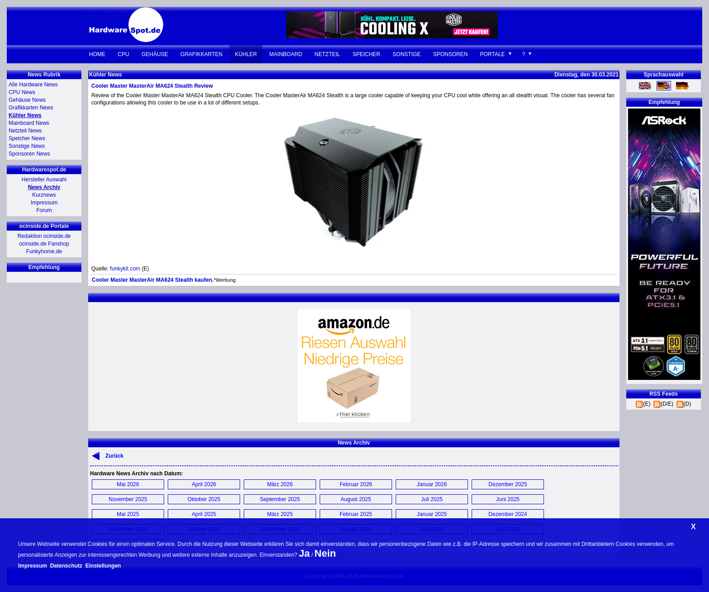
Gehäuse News (27, 100)
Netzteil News (25, 131)
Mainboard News (29, 123)
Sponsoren (450, 54)
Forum (44, 210)
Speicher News (27, 138)
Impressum (44, 202)
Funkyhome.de (44, 251)
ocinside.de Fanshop (44, 244)
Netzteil (327, 54)
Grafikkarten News (31, 107)
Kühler (246, 54)
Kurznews (44, 195)
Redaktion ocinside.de (44, 236)
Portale (492, 54)
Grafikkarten (201, 54)
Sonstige (406, 54)
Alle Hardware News (33, 84)
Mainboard (286, 54)
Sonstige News (27, 146)
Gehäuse (155, 54)
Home (97, 54)
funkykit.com (125, 268)
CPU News (22, 92)
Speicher (366, 54)
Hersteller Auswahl (44, 179)
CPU (123, 54)
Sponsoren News (29, 154)
